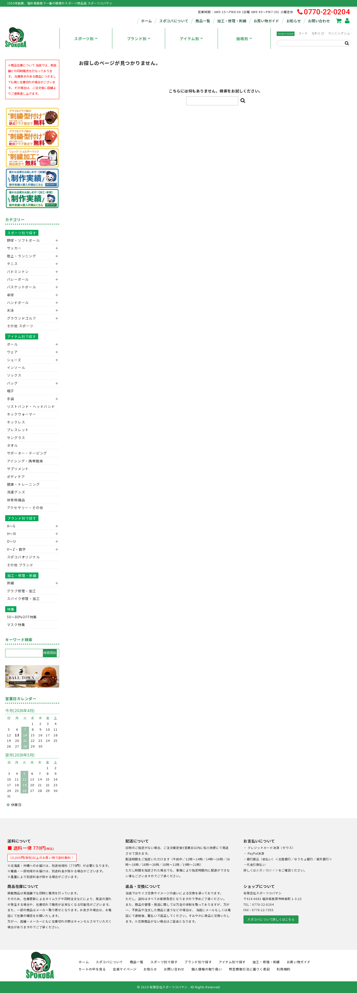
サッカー (14, 247)
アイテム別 (189, 38)
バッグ (12, 383)
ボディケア (16, 476)
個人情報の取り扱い (206, 969)
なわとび (318, 33)
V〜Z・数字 (16, 549)
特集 (11, 609)
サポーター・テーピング (27, 453)
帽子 (10, 390)
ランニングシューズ (342, 33)
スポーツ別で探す (21, 232)
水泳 (10, 310)
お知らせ (293, 20)
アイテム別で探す (21, 336)
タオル (12, 445)
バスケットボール (21, 286)
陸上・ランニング (21, 255)
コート (303, 33)
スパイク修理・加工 (23, 598)
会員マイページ (125, 969)
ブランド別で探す (21, 518)
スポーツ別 (84, 38)
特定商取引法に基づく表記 (249, 969)
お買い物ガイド (266, 20)
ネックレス (16, 422)
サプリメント (18, 468)
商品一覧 (202, 20)
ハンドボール (18, 302)
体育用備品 (16, 499)
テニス (12, 263)
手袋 (10, 398)
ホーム (146, 20)
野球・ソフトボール (23, 240)
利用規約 (283, 969)
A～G (11, 525)
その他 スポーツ (20, 325)
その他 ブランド (20, 564)
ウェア (12, 351)
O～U (11, 541)
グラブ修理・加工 (21, 590)
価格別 (242, 38)
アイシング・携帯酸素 (25, 460)
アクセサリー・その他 (25, 507)
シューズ (14, 359)
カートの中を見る (92, 969)
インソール (16, 367)
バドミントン (18, 271)
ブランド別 (137, 38)
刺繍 (10, 582)
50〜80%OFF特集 (22, 616)
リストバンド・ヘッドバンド (29, 406)
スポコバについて (173, 20)
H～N (11, 533)
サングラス (16, 437)
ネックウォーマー (21, 414)
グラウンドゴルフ (21, 318)
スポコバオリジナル (23, 556)
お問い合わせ (319, 20)
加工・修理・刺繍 (231, 20)
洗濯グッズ (16, 491)
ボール (12, 344)
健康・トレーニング (23, 484)
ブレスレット (18, 429)
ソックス (14, 375)
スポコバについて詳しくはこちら (271, 919)
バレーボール (18, 279)
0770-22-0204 (323, 12)
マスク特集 (16, 624)
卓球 (10, 294)
